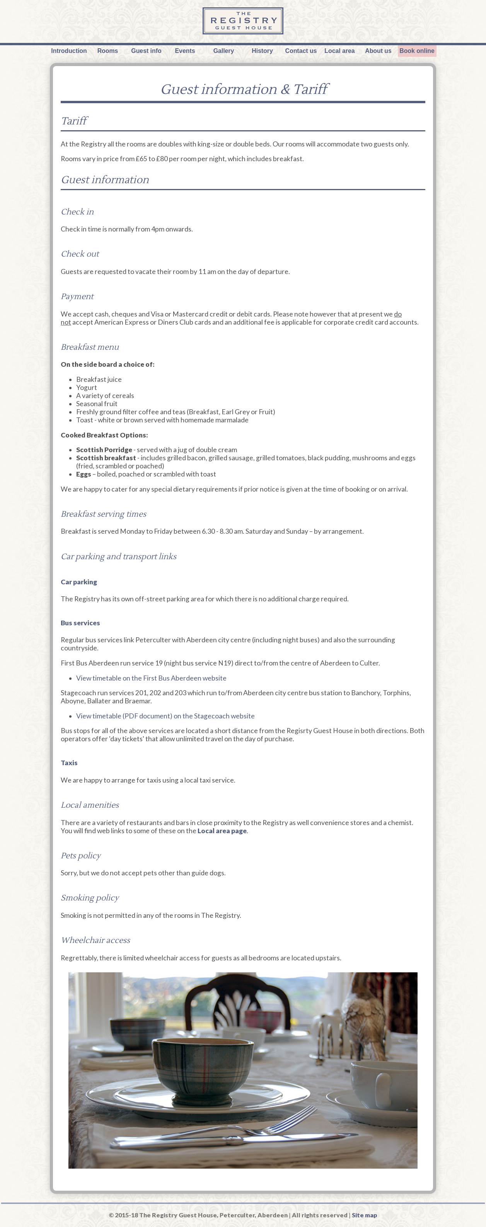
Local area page (222, 831)
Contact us (301, 51)
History (262, 51)
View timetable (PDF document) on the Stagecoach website (165, 716)
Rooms (107, 51)
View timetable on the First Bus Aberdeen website (151, 678)
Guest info (146, 51)
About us (378, 51)
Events (185, 51)
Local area (339, 51)
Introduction (69, 51)
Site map (364, 1214)
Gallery (223, 51)
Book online (417, 51)
